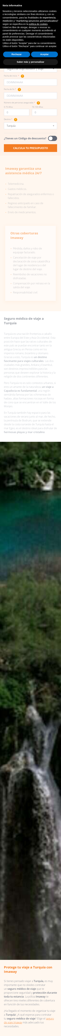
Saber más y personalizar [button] (30, 62)
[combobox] (30, 68)
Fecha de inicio (14, 76)
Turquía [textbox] (11, 126)
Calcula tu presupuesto (30, 148)
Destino (10, 119)
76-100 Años (37, 107)
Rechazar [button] (17, 54)
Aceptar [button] (44, 54)
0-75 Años (8, 107)
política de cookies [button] (38, 24)
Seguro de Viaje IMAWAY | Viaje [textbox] (25, 69)
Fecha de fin (12, 89)
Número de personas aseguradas (22, 103)
